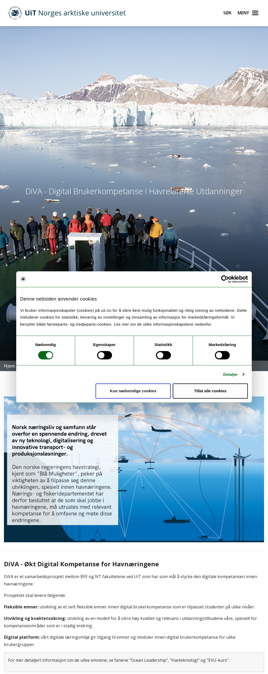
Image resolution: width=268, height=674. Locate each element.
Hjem (9, 366)
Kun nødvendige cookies (133, 391)
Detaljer (230, 374)
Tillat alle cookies (210, 391)
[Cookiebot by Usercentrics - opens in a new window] (225, 279)
